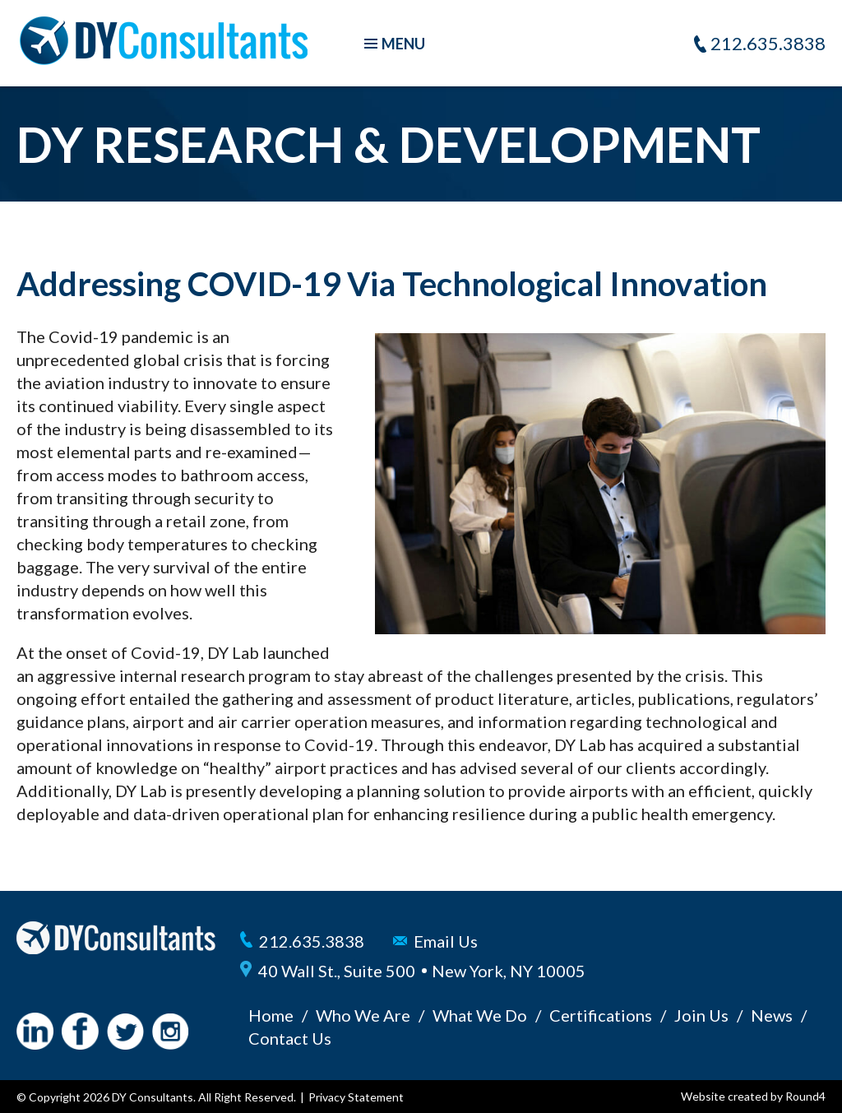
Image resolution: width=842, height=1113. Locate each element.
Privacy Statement (356, 1097)
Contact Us (289, 1038)
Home (271, 1015)
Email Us (446, 941)
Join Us (701, 1015)
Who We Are (363, 1015)
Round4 (805, 1096)
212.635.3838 (768, 43)
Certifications (600, 1015)
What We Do (480, 1015)
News (772, 1015)
